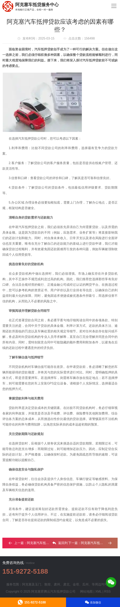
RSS (107, 591)
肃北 (66, 584)
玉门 (38, 584)
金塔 (76, 584)
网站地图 (86, 591)
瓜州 (85, 584)
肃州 (57, 584)
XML (98, 591)
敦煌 (47, 584)
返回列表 (60, 544)
